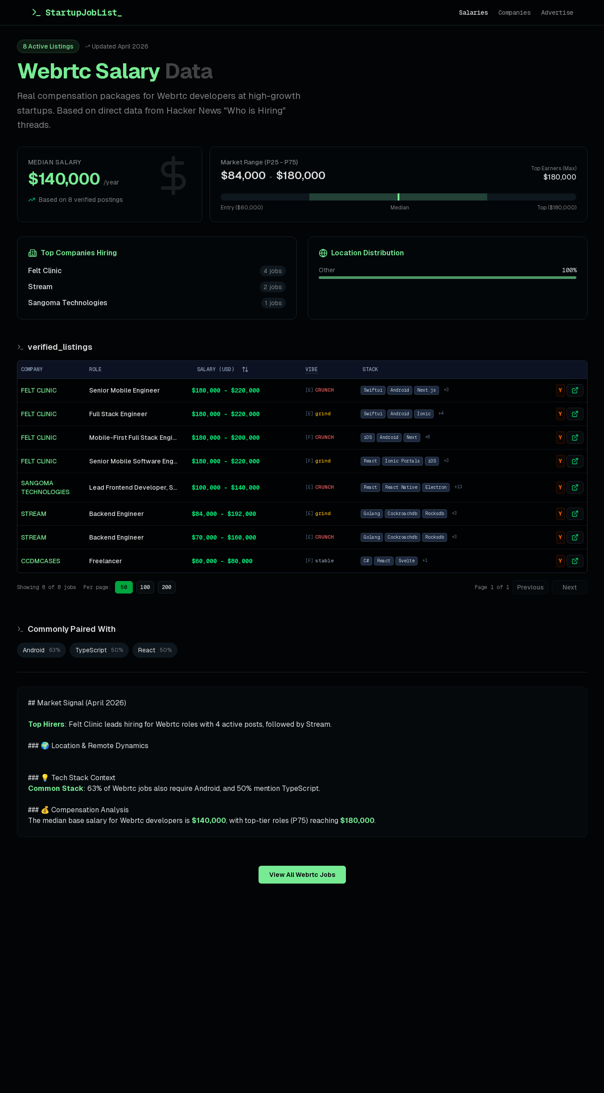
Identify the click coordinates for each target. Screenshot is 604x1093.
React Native (401, 487)
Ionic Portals (402, 461)
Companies (514, 12)
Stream (40, 286)
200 (166, 587)
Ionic (424, 414)
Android (399, 390)
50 (124, 587)
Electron (436, 487)
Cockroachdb (402, 513)
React (370, 461)
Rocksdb (434, 513)
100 (145, 587)
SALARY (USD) (223, 369)
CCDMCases (40, 561)
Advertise (557, 12)
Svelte (407, 561)
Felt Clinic (45, 270)
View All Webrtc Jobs (302, 875)
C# (366, 561)
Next (412, 437)
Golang (372, 513)
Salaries (473, 12)
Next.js (426, 390)
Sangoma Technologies (67, 302)
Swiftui (373, 390)
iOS (368, 437)
